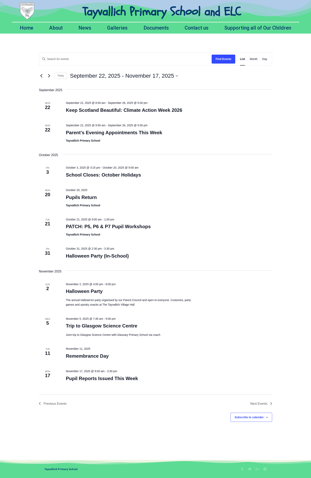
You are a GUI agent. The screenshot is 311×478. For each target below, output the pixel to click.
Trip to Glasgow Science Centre (101, 325)
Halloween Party (84, 291)
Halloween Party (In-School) (97, 256)
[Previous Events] (41, 75)
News (85, 28)
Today (61, 75)
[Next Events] (49, 75)
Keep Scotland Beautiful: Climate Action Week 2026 (124, 110)
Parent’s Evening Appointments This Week (114, 132)
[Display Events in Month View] (253, 59)
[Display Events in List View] (242, 59)
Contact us (196, 28)
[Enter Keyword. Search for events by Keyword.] (125, 59)
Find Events (223, 59)
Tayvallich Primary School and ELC (162, 12)
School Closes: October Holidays (103, 175)
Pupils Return (81, 197)
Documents (156, 28)
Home (26, 28)
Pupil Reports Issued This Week (102, 378)
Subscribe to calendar (249, 417)
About (56, 28)
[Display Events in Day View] (264, 59)
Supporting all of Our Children (257, 28)
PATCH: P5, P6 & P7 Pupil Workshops (108, 226)
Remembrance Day (87, 356)
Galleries (117, 28)
